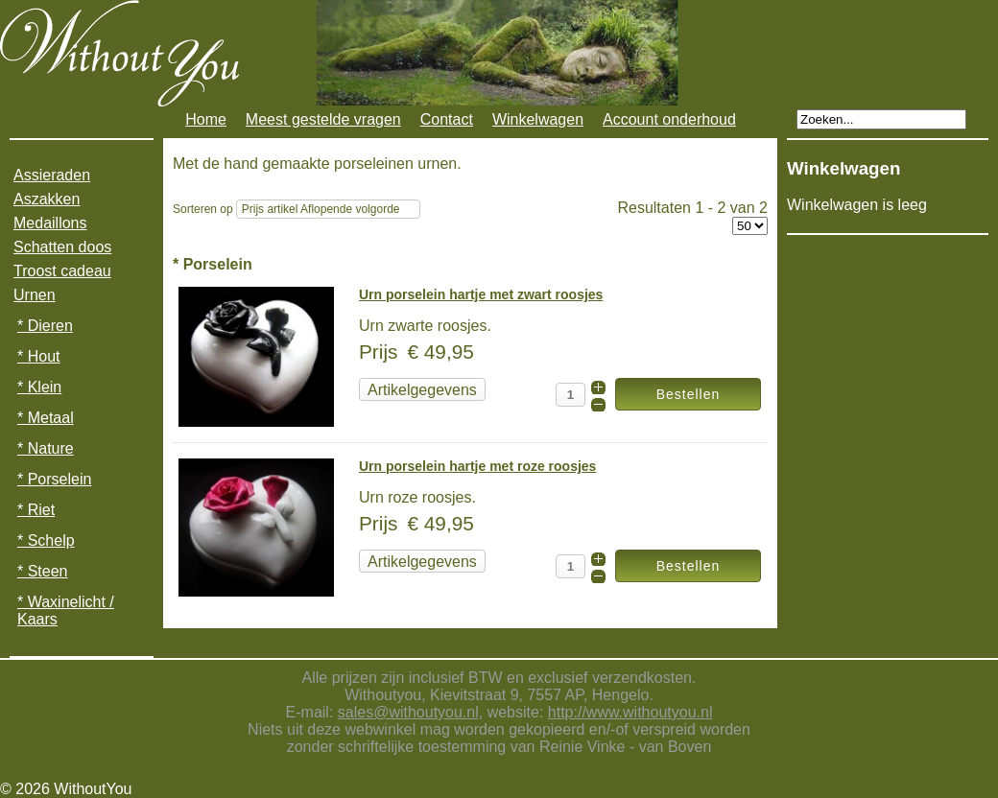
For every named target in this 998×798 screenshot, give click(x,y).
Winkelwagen (537, 119)
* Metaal (45, 418)
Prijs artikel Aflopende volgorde (321, 209)
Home (205, 119)
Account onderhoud (669, 119)
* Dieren (45, 325)
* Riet (36, 510)
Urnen (34, 295)
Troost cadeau (62, 271)
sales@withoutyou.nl (408, 712)
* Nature (45, 448)
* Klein (39, 387)
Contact (446, 119)
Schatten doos (62, 247)
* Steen (42, 571)
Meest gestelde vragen (323, 119)
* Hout (38, 356)
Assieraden (51, 175)
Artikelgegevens (422, 390)
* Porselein (54, 479)
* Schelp (46, 540)
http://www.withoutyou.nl (630, 712)
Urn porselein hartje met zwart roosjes (481, 294)
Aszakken (46, 199)
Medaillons (49, 223)
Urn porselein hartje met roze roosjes (477, 466)
